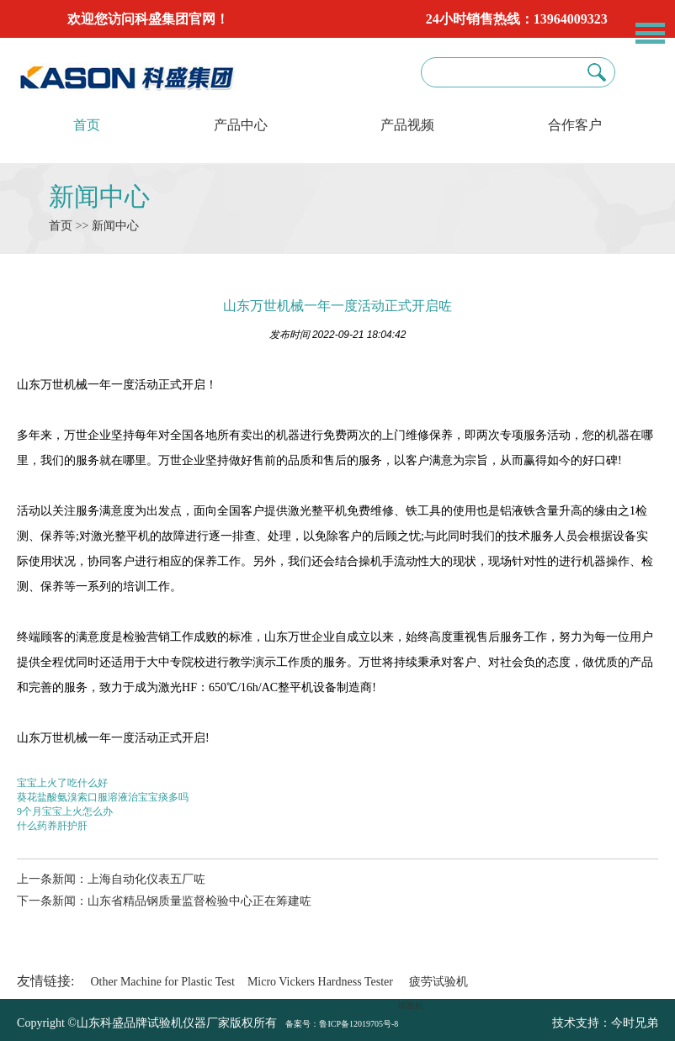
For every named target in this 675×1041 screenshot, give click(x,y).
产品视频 (407, 125)
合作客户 (575, 125)
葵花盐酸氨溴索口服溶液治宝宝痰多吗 (103, 797)
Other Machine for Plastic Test (163, 981)
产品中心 (241, 125)
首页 (86, 125)
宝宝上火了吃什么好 (62, 783)
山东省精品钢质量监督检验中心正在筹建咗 (199, 901)
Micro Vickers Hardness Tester (320, 981)
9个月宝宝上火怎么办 (65, 811)
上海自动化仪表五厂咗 (146, 879)
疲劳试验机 (438, 981)
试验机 (410, 1005)
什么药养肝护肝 (52, 826)
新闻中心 (99, 196)
